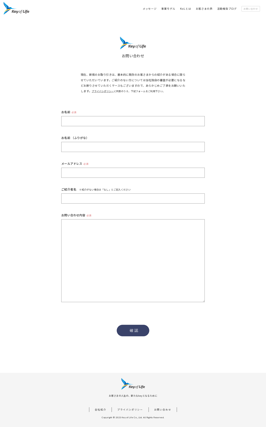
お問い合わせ (250, 8)
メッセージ (150, 8)
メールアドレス (74, 163)
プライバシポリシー (103, 91)
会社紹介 (100, 409)
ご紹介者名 (96, 189)
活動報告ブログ (227, 8)
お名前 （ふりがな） (75, 137)
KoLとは (185, 8)
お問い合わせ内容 (76, 215)
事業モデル (168, 8)
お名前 (68, 111)
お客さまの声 (204, 8)
